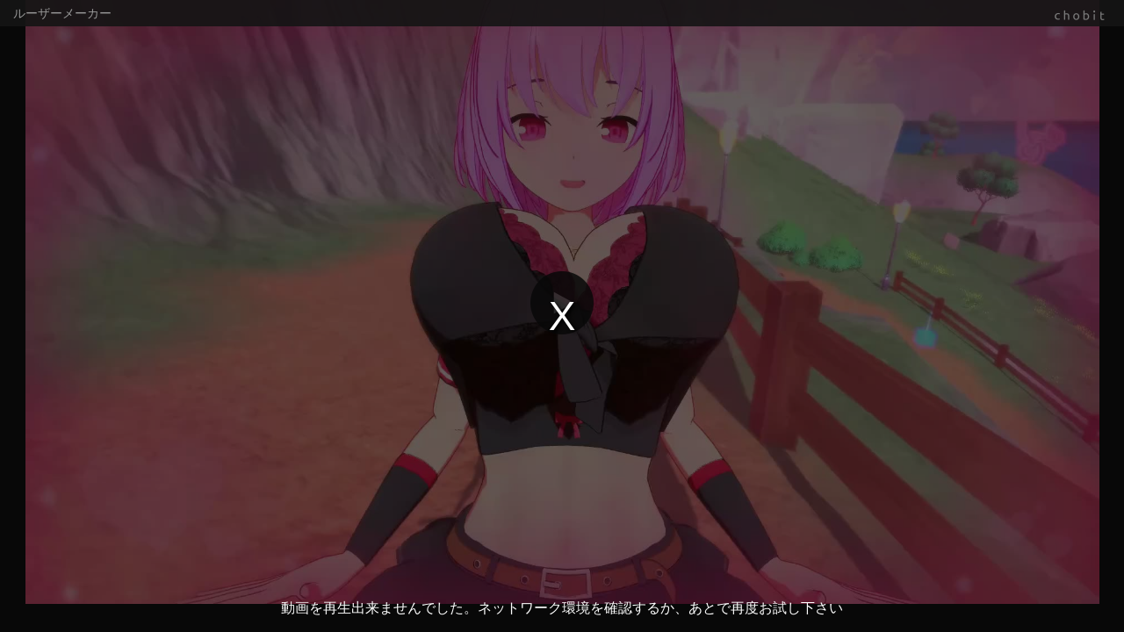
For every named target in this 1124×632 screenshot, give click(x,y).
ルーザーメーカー (62, 13)
